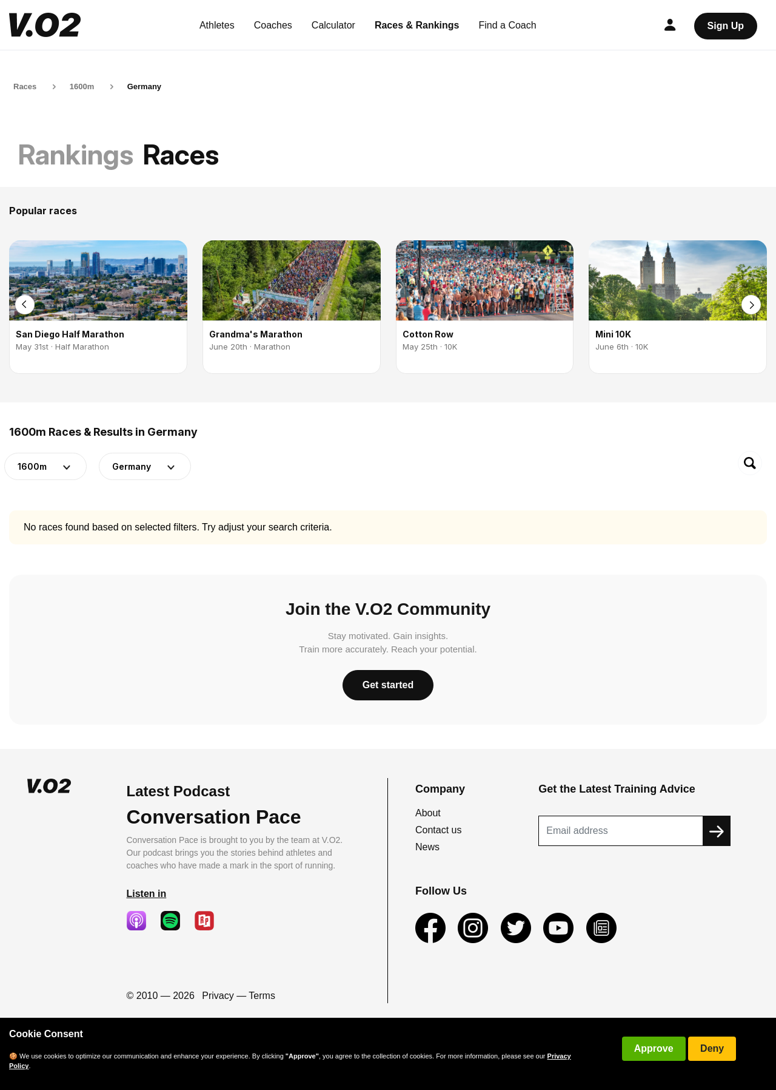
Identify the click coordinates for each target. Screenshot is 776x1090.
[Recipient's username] (620, 831)
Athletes (217, 25)
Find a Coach (508, 25)
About (428, 813)
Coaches (273, 25)
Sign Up (725, 26)
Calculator (333, 25)
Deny (712, 1048)
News (427, 847)
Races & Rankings (417, 25)
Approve (654, 1048)
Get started (388, 685)
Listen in (147, 894)
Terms (262, 995)
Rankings (75, 154)
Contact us (438, 830)
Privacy (217, 995)
